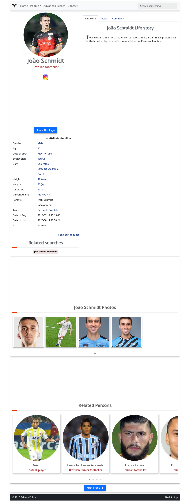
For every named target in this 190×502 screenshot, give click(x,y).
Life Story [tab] (90, 18)
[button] (95, 353)
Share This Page (46, 130)
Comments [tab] (118, 18)
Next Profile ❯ (95, 488)
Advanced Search (54, 6)
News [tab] (104, 18)
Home (24, 6)
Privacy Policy (28, 497)
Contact (73, 6)
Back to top (171, 497)
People (34, 6)
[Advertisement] (45, 104)
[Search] (157, 6)
